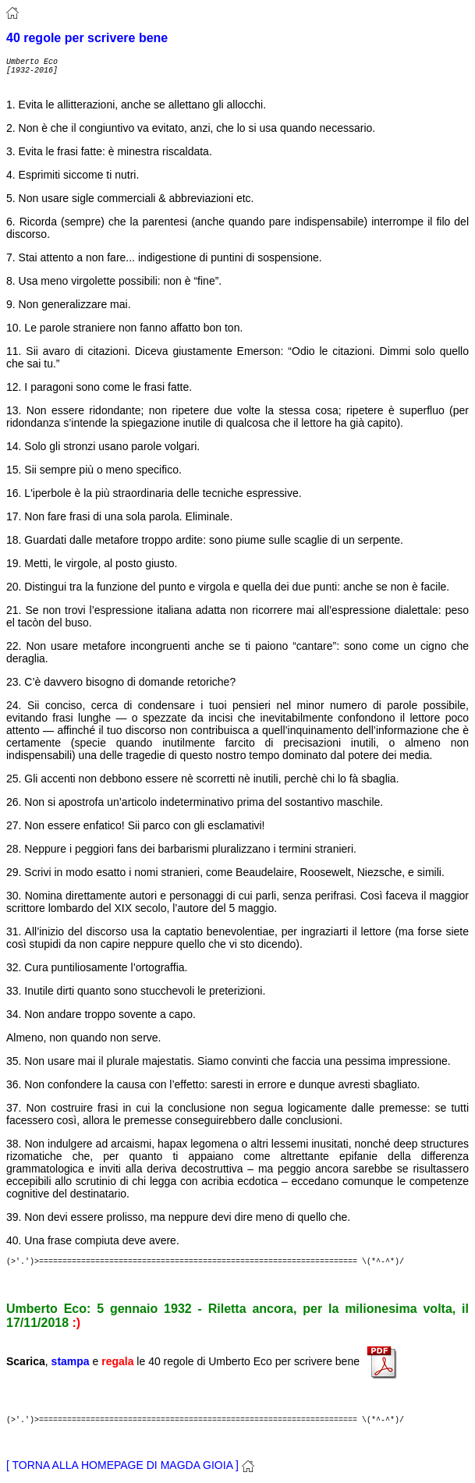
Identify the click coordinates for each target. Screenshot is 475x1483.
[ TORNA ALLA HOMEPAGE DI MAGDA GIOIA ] (130, 1465)
